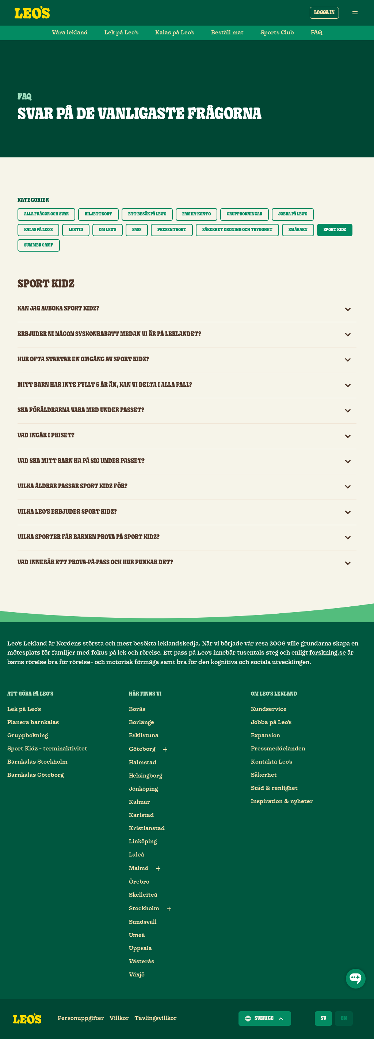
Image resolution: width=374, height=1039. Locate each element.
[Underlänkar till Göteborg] (165, 749)
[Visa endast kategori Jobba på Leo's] (293, 214)
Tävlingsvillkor (155, 1018)
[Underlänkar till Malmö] (158, 869)
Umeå (137, 935)
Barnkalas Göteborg (35, 775)
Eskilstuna (144, 735)
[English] (344, 1018)
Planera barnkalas (33, 722)
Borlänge (141, 722)
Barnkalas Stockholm (37, 762)
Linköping (143, 841)
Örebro (139, 882)
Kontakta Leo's (271, 762)
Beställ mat (227, 32)
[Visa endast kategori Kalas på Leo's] (38, 230)
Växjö (137, 975)
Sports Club (277, 32)
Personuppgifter (81, 1018)
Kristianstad (147, 828)
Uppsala (140, 948)
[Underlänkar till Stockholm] (169, 909)
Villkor (119, 1018)
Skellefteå (143, 895)
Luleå (136, 855)
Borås (137, 709)
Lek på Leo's (24, 709)
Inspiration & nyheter (282, 801)
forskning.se (327, 653)
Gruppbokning (27, 735)
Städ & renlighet (274, 788)
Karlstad (141, 815)
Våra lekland (70, 32)
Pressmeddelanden (278, 749)
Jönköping (143, 789)
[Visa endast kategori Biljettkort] (98, 214)
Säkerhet (264, 775)
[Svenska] (323, 1018)
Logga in (324, 12)
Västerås (141, 961)
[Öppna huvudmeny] (355, 13)
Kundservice (269, 709)
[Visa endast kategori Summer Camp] (39, 245)
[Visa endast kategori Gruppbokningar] (244, 214)
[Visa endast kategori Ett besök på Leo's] (147, 214)
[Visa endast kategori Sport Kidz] (334, 230)
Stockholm (144, 908)
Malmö (138, 868)
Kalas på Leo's (174, 32)
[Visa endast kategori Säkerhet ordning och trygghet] (237, 230)
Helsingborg (145, 776)
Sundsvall (143, 922)
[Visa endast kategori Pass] (137, 230)
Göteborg (142, 749)
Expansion (265, 735)
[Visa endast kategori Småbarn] (298, 230)
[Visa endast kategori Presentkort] (172, 230)
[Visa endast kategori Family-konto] (196, 214)
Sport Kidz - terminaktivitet (47, 749)
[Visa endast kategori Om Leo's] (107, 230)
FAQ (317, 32)
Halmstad (142, 762)
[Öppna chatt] (356, 979)
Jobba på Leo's (271, 722)
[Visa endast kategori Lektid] (75, 230)
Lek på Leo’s (121, 32)
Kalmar (139, 802)
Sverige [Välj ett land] (264, 1018)
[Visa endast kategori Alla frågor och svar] (46, 214)
